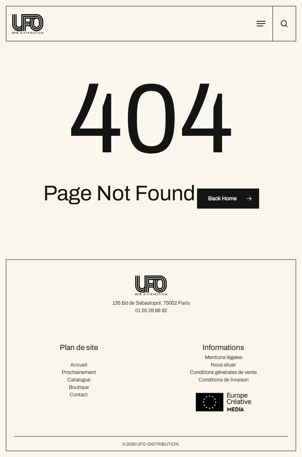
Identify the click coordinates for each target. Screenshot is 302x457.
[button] (261, 24)
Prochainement (79, 372)
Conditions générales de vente (223, 372)
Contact (79, 395)
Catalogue (78, 380)
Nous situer (223, 365)
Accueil (78, 365)
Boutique (79, 387)
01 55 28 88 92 (151, 310)
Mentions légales (223, 357)
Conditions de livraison (224, 380)
